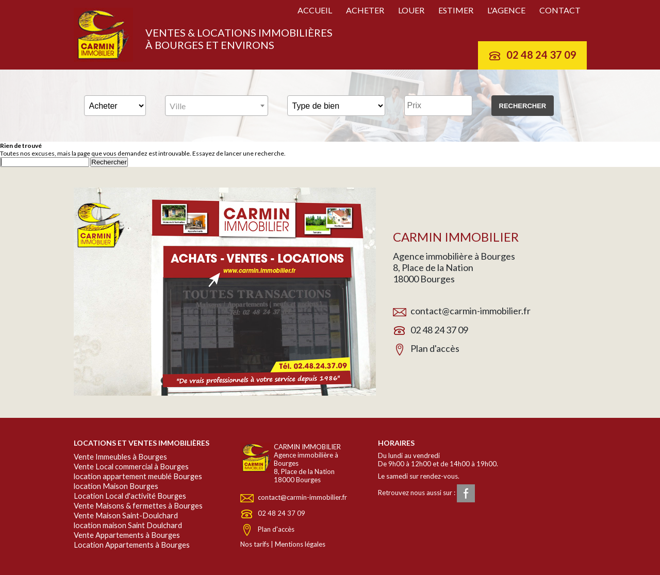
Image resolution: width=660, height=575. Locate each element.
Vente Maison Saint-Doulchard (126, 515)
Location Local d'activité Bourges (130, 496)
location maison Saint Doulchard (128, 525)
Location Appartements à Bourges (132, 544)
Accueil (315, 10)
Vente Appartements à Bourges (127, 535)
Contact (560, 10)
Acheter (365, 10)
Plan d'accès (434, 348)
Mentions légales (300, 544)
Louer (411, 10)
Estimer (455, 10)
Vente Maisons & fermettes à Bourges (138, 505)
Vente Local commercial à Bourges (131, 466)
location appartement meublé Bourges (138, 476)
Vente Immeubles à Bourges (120, 456)
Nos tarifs (254, 544)
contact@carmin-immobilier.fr (470, 310)
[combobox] (216, 105)
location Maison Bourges (116, 486)
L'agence (506, 10)
